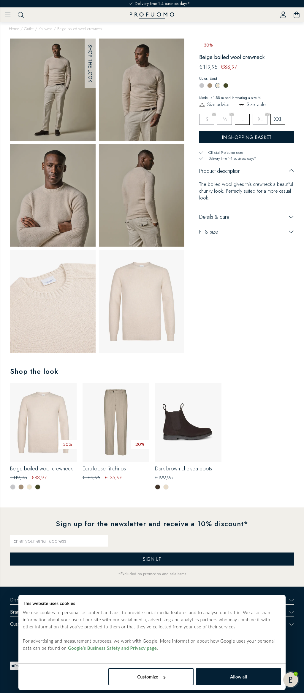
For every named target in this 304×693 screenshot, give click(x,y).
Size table (256, 104)
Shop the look (90, 63)
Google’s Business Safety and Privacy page (112, 648)
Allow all (238, 676)
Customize (151, 676)
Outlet (29, 29)
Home (14, 29)
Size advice (218, 104)
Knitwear (45, 29)
